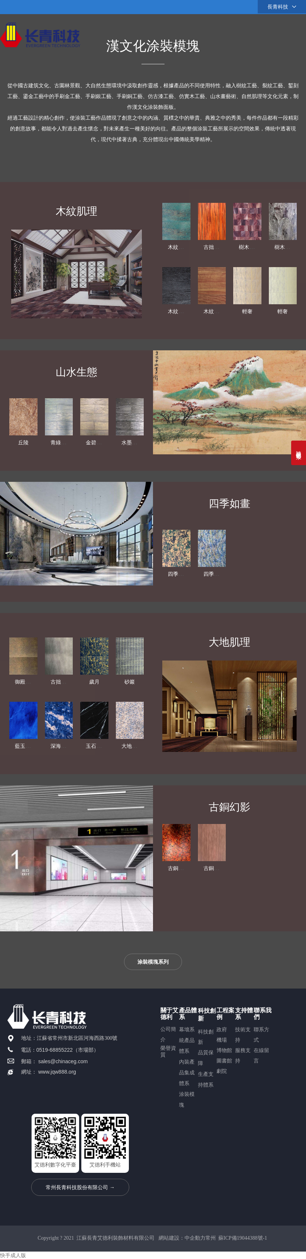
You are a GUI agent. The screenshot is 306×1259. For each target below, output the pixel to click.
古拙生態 (214, 247)
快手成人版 (13, 1255)
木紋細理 (178, 311)
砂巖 (129, 740)
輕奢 (247, 311)
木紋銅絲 (178, 247)
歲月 (94, 740)
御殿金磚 (25, 740)
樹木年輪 (249, 247)
